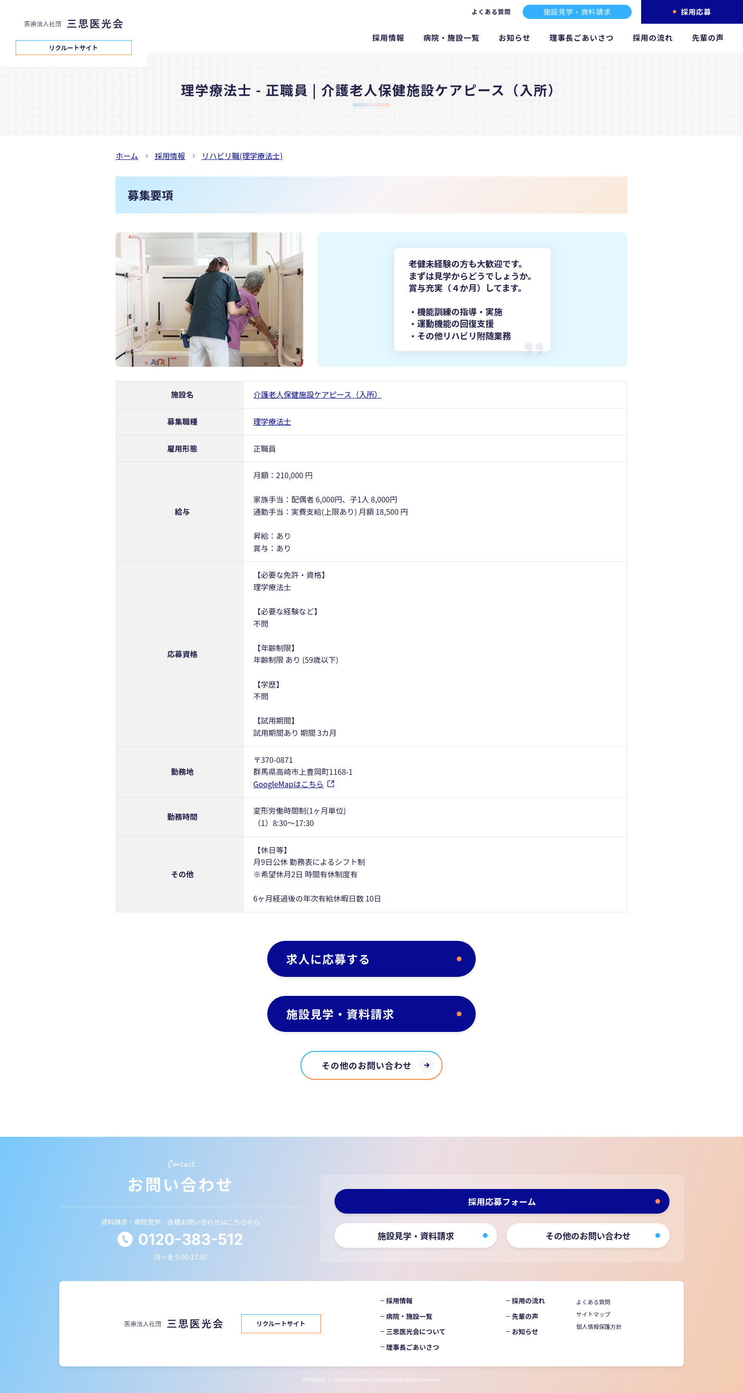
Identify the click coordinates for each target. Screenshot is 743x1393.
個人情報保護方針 (599, 1326)
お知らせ (514, 37)
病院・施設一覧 (451, 37)
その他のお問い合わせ (367, 1065)
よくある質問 (491, 11)
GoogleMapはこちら (289, 783)
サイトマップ (593, 1314)
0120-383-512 (190, 1239)
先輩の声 (708, 37)
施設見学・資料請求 (577, 12)
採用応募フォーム (502, 1201)
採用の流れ (653, 37)
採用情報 (388, 37)
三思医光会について (416, 1331)
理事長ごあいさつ (582, 37)
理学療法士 (272, 421)
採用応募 (696, 12)
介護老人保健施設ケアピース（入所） (318, 394)
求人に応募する (328, 958)
